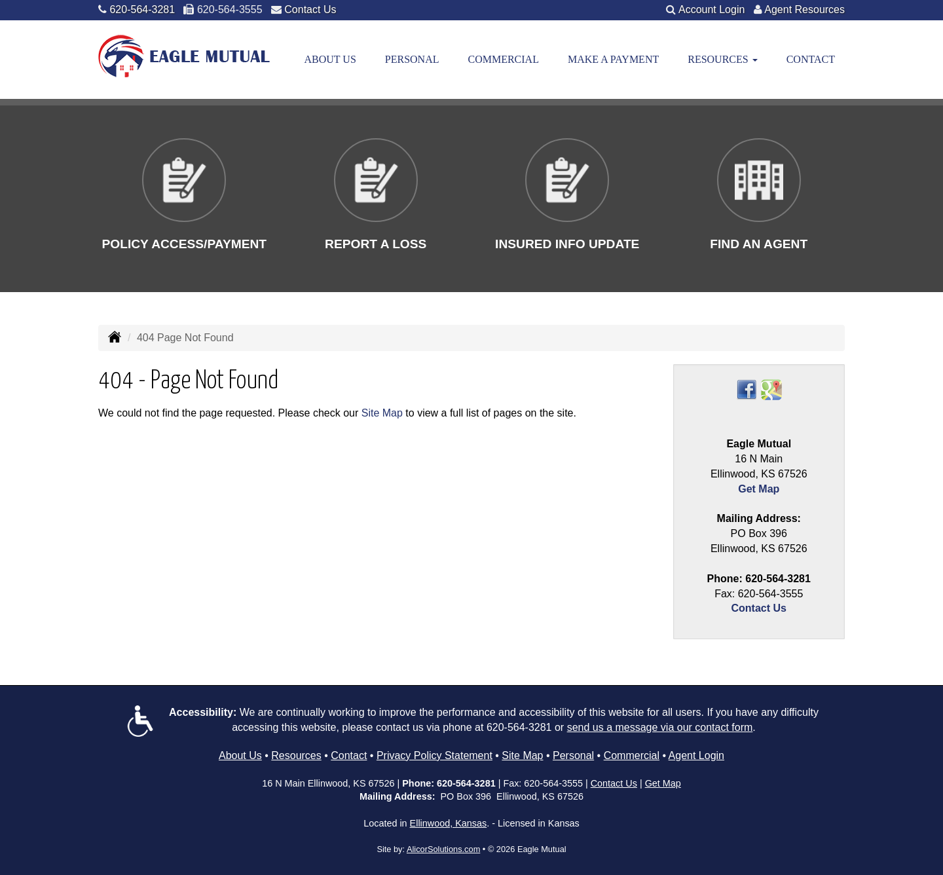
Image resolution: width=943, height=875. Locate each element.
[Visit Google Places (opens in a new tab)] (771, 389)
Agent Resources (804, 9)
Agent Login (696, 755)
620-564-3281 (142, 9)
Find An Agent (758, 244)
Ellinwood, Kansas (448, 823)
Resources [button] (722, 59)
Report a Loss (375, 244)
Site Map (382, 413)
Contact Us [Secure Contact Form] (758, 608)
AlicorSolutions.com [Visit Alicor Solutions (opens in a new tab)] (443, 849)
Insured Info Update (567, 244)
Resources (296, 755)
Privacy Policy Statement (434, 755)
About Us (330, 59)
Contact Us (310, 9)
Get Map (758, 488)
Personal (412, 59)
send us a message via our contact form (660, 727)
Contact (810, 59)
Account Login (711, 9)
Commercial (503, 59)
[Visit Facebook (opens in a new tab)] (746, 389)
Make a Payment (613, 59)
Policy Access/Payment (184, 244)
